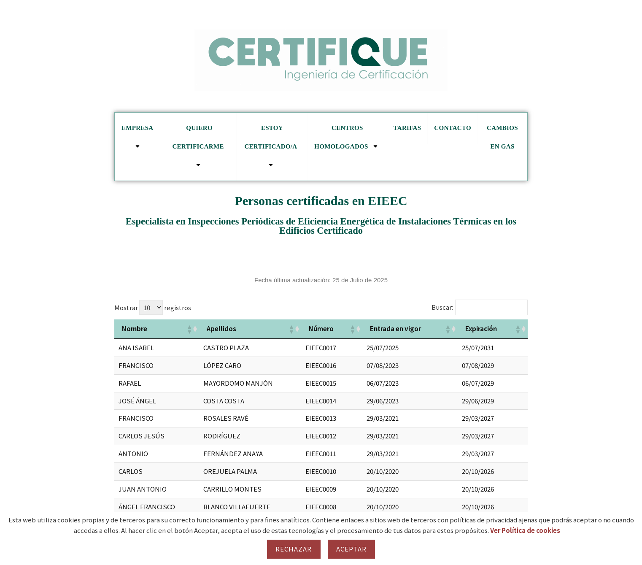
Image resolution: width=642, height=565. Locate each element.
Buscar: (442, 307)
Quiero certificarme (199, 146)
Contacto (452, 127)
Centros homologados (347, 137)
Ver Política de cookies (525, 530)
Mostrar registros (152, 307)
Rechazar (293, 548)
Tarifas (407, 127)
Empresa (138, 137)
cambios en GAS (502, 137)
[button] (189, 329)
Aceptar (351, 548)
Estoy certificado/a (271, 146)
